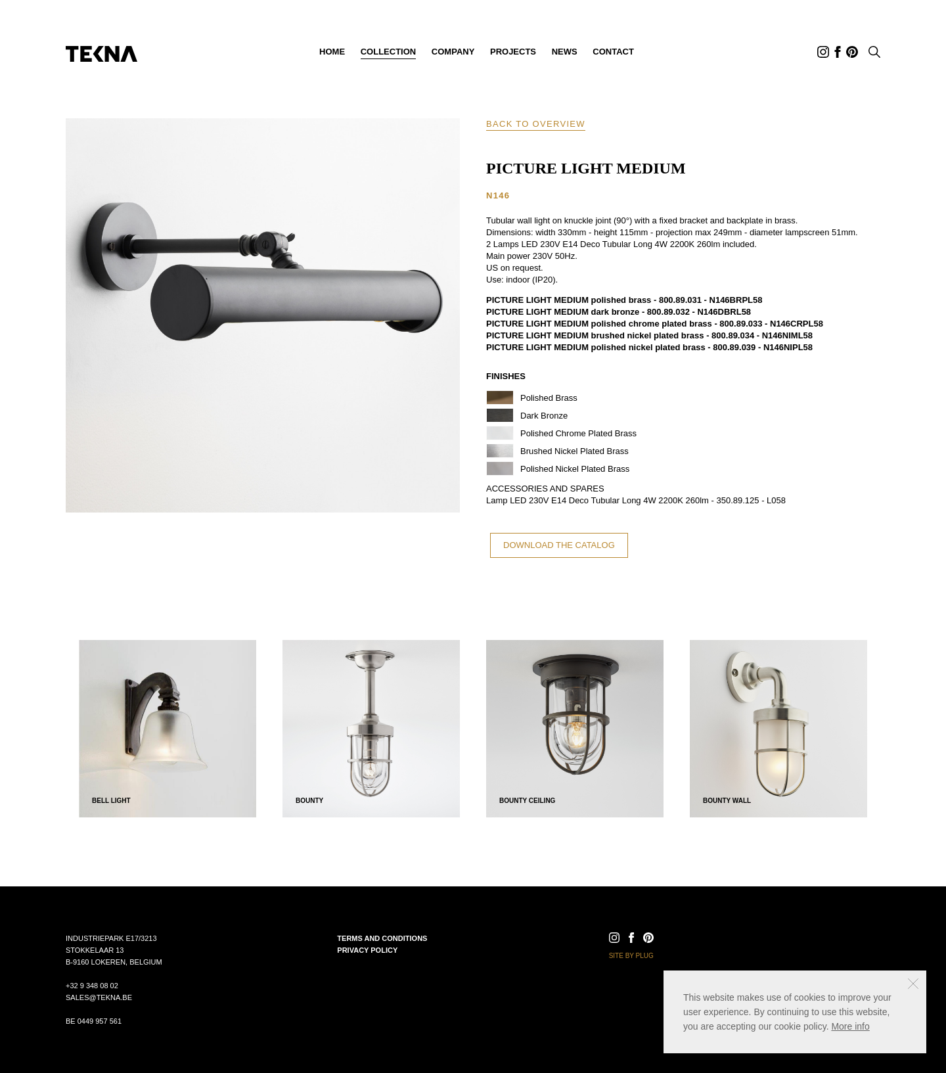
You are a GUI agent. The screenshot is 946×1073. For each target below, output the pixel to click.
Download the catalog (559, 545)
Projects (513, 52)
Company (453, 52)
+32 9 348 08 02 (92, 986)
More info (850, 1026)
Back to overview (535, 124)
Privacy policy (367, 950)
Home (332, 52)
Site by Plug (631, 955)
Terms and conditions (382, 938)
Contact (613, 52)
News (564, 52)
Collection (389, 52)
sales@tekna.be (99, 997)
